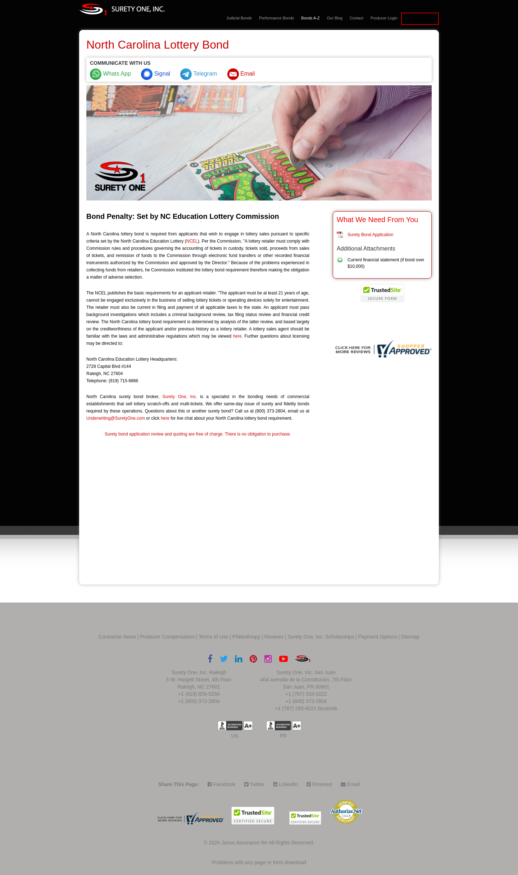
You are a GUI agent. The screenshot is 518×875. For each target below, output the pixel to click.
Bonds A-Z (310, 18)
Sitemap (410, 637)
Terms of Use (213, 637)
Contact (356, 18)
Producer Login (384, 18)
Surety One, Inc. (179, 396)
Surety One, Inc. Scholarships (320, 637)
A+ (248, 725)
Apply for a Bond (420, 19)
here (237, 336)
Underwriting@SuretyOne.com (115, 418)
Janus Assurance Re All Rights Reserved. (267, 842)
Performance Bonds (276, 18)
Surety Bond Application (370, 234)
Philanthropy (246, 637)
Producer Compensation (167, 637)
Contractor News (117, 637)
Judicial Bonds (239, 18)
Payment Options (377, 637)
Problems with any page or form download (259, 862)
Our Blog (334, 18)
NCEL (192, 241)
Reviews (273, 637)
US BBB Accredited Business (230, 725)
